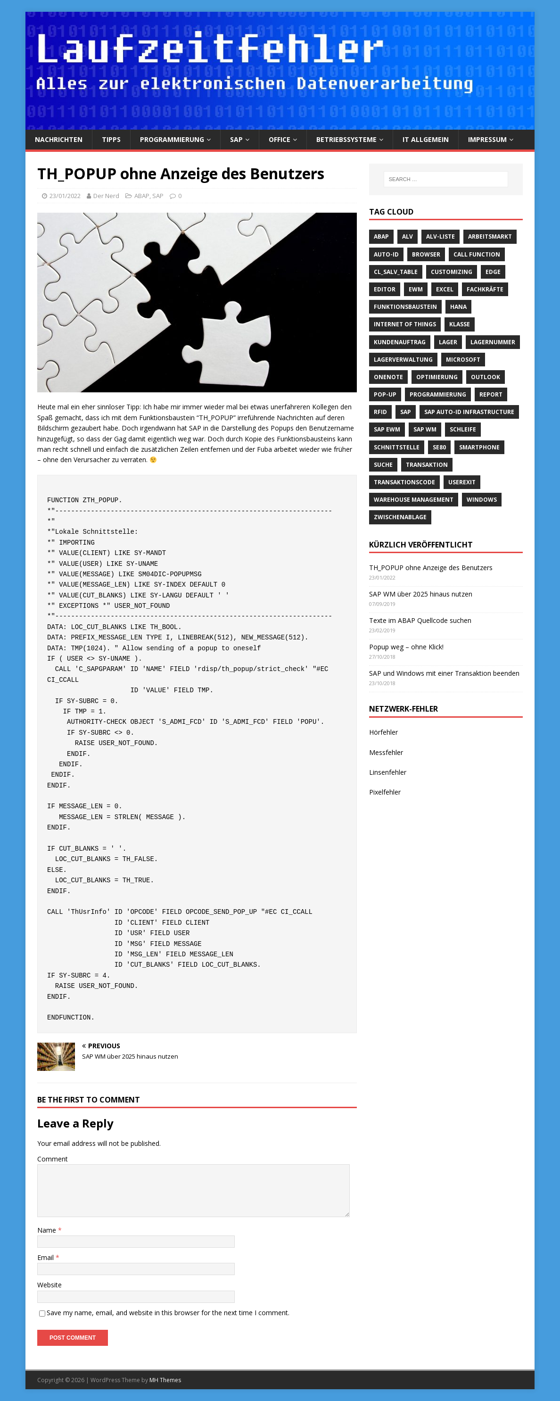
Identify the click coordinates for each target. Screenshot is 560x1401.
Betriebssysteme (346, 139)
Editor (384, 289)
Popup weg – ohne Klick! (406, 646)
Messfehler (386, 752)
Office (279, 139)
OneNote (388, 377)
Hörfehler (383, 732)
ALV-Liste (440, 236)
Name (47, 1230)
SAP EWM (387, 429)
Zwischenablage (400, 517)
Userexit (462, 482)
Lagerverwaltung (403, 360)
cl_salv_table (396, 272)
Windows (482, 500)
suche (383, 465)
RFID (380, 412)
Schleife (463, 429)
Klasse (459, 324)
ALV (407, 236)
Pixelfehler (385, 792)
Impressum (487, 139)
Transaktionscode (404, 482)
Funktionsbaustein (405, 307)
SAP (236, 139)
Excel (444, 289)
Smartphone (479, 447)
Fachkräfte (485, 289)
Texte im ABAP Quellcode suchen (420, 620)
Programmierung (172, 139)
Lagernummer (492, 342)
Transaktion (427, 465)
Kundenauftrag (400, 342)
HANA (458, 307)
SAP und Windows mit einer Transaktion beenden (444, 673)
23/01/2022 (65, 195)
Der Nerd (106, 195)
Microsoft (463, 360)
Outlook (485, 377)
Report (490, 394)
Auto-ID (386, 254)
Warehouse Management (413, 500)
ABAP (141, 195)
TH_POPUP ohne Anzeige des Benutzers (431, 567)
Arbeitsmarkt (490, 236)
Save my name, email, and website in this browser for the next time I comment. (168, 1312)
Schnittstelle (397, 447)
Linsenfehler (387, 772)
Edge (493, 272)
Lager (448, 342)
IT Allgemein (426, 139)
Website (49, 1284)
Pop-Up (385, 394)
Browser (426, 254)
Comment (52, 1158)
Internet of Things (405, 324)
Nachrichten (58, 139)
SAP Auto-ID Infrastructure (469, 412)
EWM (416, 289)
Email (46, 1257)
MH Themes (165, 1380)
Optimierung (437, 377)
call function (476, 254)
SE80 (439, 447)
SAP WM (424, 429)
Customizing (451, 272)
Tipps (111, 139)
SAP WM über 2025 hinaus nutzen (420, 593)
